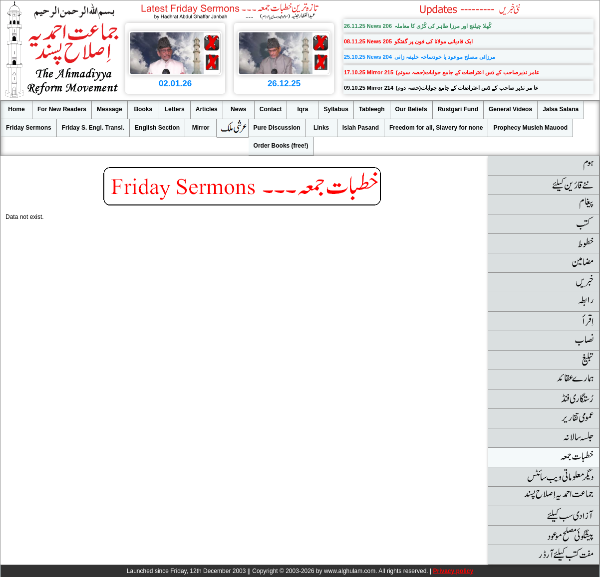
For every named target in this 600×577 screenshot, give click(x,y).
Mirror (201, 127)
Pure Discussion (277, 127)
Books (143, 109)
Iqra (302, 109)
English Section (157, 127)
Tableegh (372, 109)
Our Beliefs (411, 109)
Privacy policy (453, 571)
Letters (175, 109)
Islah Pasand (360, 127)
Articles (207, 109)
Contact (271, 109)
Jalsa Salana (561, 109)
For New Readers (61, 109)
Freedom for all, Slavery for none (436, 127)
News (238, 109)
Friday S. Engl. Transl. (93, 127)
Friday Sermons (28, 127)
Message (109, 109)
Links (321, 127)
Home (16, 109)
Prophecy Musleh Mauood (530, 127)
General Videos (510, 109)
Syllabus (335, 109)
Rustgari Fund (458, 109)
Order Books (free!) (281, 145)
